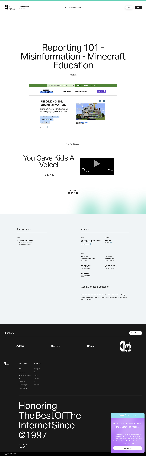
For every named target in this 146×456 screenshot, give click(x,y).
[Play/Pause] (83, 170)
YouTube (36, 378)
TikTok (36, 375)
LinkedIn (36, 372)
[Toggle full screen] (111, 169)
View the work (85, 244)
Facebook (37, 385)
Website (107, 242)
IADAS (20, 369)
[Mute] (108, 169)
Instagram (37, 369)
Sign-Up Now (128, 448)
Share (138, 7)
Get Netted (22, 381)
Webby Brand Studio (25, 375)
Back (128, 7)
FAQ (20, 378)
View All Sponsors (135, 333)
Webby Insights (23, 385)
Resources (22, 372)
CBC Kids (73, 75)
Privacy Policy (23, 388)
